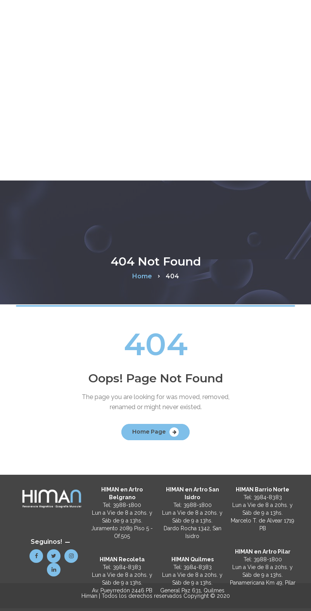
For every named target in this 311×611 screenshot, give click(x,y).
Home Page (149, 431)
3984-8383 (127, 567)
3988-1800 (127, 505)
